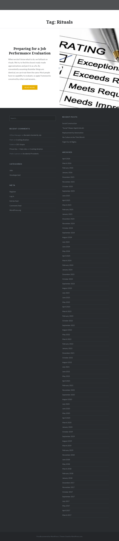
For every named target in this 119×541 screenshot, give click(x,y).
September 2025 (68, 191)
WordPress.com (76, 536)
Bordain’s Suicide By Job (32, 135)
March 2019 (66, 446)
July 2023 (65, 293)
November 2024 (68, 223)
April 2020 (66, 418)
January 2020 (67, 427)
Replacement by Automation (72, 133)
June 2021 (66, 372)
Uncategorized (15, 175)
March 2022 (66, 339)
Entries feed (14, 201)
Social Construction (69, 123)
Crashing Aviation (22, 140)
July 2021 (65, 367)
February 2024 (67, 265)
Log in (12, 196)
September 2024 (68, 233)
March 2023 (66, 311)
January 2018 (67, 478)
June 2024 (66, 247)
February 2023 (67, 316)
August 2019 (67, 441)
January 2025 (67, 214)
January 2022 (67, 348)
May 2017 (66, 506)
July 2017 (65, 501)
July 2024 (65, 242)
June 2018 (66, 460)
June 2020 (66, 409)
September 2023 (68, 284)
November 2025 (68, 182)
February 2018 (67, 473)
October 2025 (67, 186)
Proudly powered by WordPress (47, 536)
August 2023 (67, 288)
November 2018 (68, 455)
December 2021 (68, 353)
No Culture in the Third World (73, 137)
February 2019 (67, 450)
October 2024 (67, 228)
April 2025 (66, 200)
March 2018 (66, 469)
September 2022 (68, 325)
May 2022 (66, 335)
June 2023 (66, 297)
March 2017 (66, 515)
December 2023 (68, 274)
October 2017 (67, 492)
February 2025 (67, 209)
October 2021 (67, 358)
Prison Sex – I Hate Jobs (18, 149)
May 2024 (66, 251)
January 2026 (67, 172)
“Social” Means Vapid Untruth (73, 128)
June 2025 (66, 196)
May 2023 (66, 302)
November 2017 (68, 487)
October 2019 (67, 432)
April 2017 (66, 510)
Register (13, 192)
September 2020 (68, 395)
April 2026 (66, 159)
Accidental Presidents (31, 154)
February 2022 (67, 344)
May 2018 (66, 464)
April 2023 (66, 307)
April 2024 (66, 256)
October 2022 (67, 321)
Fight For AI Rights (69, 142)
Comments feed (15, 206)
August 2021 (67, 362)
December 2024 (68, 219)
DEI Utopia (20, 144)
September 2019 (68, 436)
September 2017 (68, 497)
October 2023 (67, 279)
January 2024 (67, 270)
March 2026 (66, 163)
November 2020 (68, 390)
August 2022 (67, 330)
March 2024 (66, 260)
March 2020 (66, 423)
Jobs (11, 170)
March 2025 (66, 205)
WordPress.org (15, 210)
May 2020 (66, 413)
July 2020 (65, 404)
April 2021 (66, 381)
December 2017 (68, 483)
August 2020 (67, 399)
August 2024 (67, 237)
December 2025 (68, 177)
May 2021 (66, 376)
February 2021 (67, 385)
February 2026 (67, 168)
